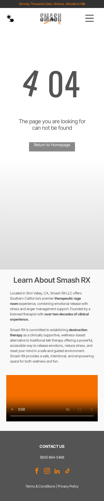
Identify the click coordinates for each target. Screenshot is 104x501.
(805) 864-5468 (52, 457)
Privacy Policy (68, 486)
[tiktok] (67, 472)
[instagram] (47, 472)
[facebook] (36, 472)
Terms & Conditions (40, 486)
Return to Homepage (52, 144)
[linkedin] (57, 472)
